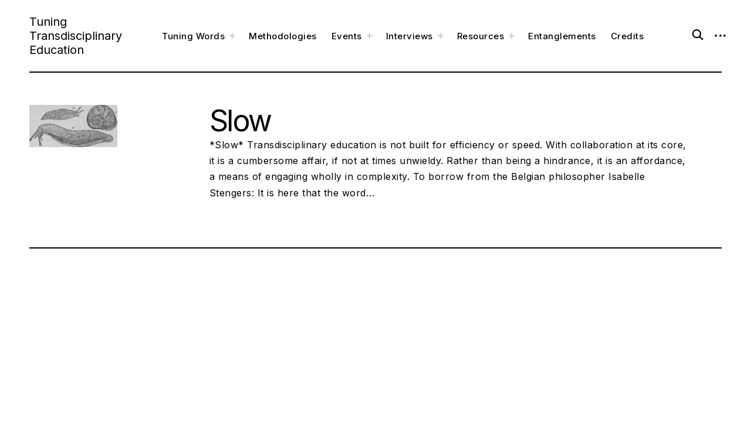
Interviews (409, 36)
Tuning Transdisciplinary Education (75, 36)
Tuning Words (193, 36)
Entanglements (562, 36)
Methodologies (283, 36)
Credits (627, 36)
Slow (240, 120)
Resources (481, 36)
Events (346, 36)
